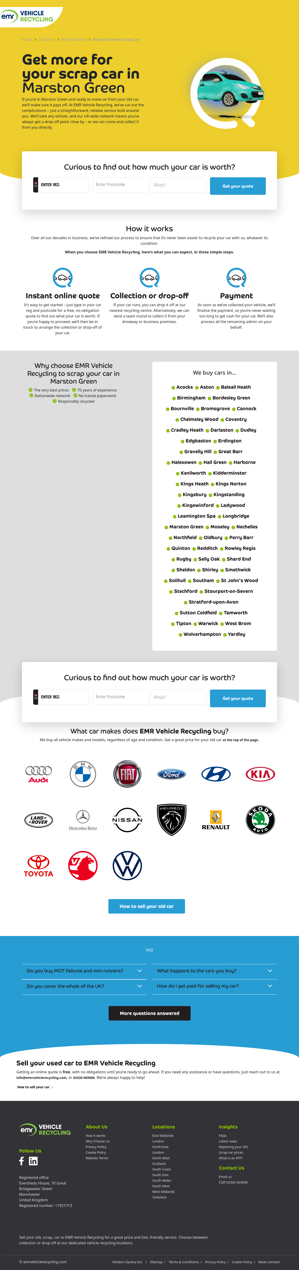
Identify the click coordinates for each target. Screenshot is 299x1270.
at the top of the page (240, 740)
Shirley (207, 570)
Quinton (178, 548)
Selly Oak (206, 559)
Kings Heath (192, 484)
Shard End (236, 559)
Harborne (242, 462)
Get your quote (238, 186)
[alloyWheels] (178, 184)
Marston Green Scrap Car (116, 39)
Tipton (181, 623)
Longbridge (233, 516)
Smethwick (235, 570)
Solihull (175, 580)
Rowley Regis (238, 548)
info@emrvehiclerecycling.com (41, 1077)
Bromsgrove (213, 409)
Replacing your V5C (234, 1147)
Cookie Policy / (243, 1262)
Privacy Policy (96, 1147)
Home (27, 39)
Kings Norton (228, 484)
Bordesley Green (228, 398)
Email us (225, 1176)
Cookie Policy (96, 1152)
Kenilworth (191, 473)
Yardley (234, 634)
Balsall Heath (233, 387)
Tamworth (233, 613)
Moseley (217, 527)
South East (160, 1175)
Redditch (205, 548)
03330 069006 (84, 1077)
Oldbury (210, 537)
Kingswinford (195, 505)
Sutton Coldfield (195, 613)
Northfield (182, 537)
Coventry (233, 419)
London (158, 1141)
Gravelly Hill (195, 451)
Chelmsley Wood (196, 419)
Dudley (245, 430)
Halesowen (181, 462)
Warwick (205, 623)
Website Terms (97, 1158)
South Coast (161, 1169)
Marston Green (183, 527)
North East (160, 1147)
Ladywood (230, 505)
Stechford (183, 591)
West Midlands (74, 39)
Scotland (159, 1163)
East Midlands (163, 1135)
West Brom (235, 623)
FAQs (223, 1135)
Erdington (227, 441)
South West (161, 1186)
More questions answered (149, 1013)
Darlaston (219, 430)
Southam (201, 580)
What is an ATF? (231, 1158)
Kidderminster (227, 473)
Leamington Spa (194, 516)
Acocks (182, 387)
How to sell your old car (147, 906)
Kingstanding (226, 494)
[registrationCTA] (63, 184)
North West (161, 1158)
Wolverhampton (199, 634)
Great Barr (228, 451)
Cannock (244, 409)
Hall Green (212, 462)
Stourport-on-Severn (226, 591)
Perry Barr (238, 537)
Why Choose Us (98, 1141)
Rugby (181, 559)
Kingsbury (192, 494)
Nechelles (244, 527)
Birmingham (189, 398)
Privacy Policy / (217, 1262)
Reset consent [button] (269, 1262)
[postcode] (121, 184)
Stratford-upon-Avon (211, 602)
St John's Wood (237, 580)
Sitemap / (157, 1262)
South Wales (161, 1180)
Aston (204, 387)
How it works (96, 1135)
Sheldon (183, 570)
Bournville (180, 409)
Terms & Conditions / (185, 1262)
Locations (47, 39)
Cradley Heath (184, 430)
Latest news (228, 1141)
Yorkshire (159, 1197)
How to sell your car (35, 1087)
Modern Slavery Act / (129, 1262)
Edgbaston (196, 441)
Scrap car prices (231, 1152)
